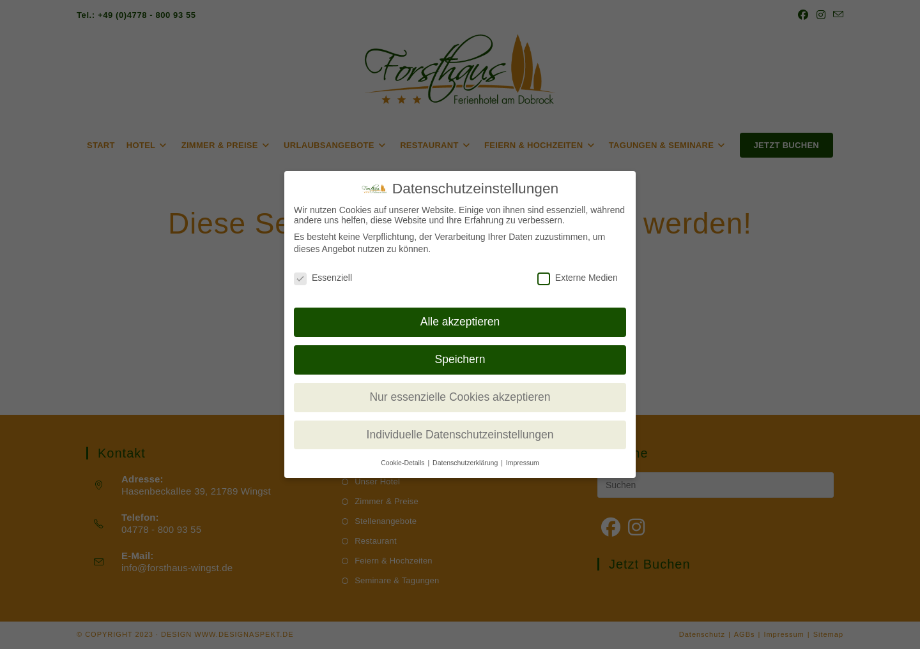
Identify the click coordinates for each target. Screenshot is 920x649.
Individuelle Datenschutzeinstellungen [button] (460, 434)
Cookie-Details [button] (403, 462)
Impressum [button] (522, 462)
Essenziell (323, 277)
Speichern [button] (460, 359)
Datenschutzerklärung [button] (466, 462)
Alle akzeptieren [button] (460, 321)
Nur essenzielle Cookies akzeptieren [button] (459, 397)
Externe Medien (577, 277)
